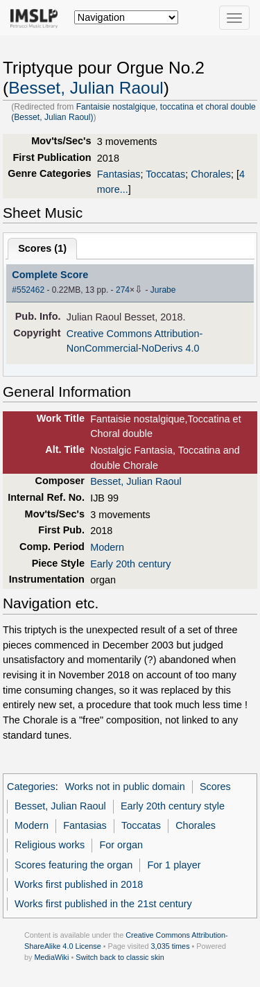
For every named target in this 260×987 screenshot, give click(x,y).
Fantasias (119, 174)
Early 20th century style (173, 806)
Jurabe (163, 290)
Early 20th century (130, 563)
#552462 (28, 290)
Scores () (42, 248)
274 (123, 290)
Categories (31, 786)
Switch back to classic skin (120, 957)
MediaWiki (51, 957)
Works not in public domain (125, 786)
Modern (107, 547)
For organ (121, 844)
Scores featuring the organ (73, 864)
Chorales (211, 174)
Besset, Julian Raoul (86, 87)
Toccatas (165, 174)
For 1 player (173, 864)
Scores (215, 786)
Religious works (50, 844)
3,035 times (170, 946)
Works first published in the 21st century (103, 903)
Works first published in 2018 (79, 884)
